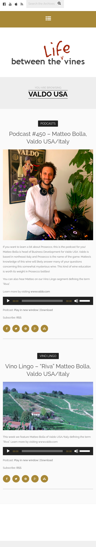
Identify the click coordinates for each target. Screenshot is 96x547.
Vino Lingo (48, 356)
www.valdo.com (40, 291)
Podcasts (48, 123)
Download (46, 310)
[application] (48, 301)
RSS (18, 317)
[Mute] (76, 301)
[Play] (8, 301)
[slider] (42, 301)
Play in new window (26, 310)
